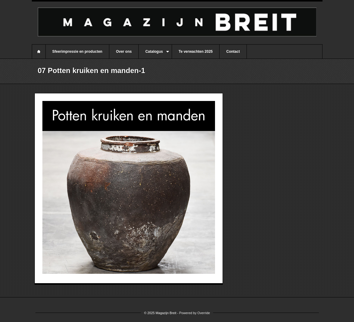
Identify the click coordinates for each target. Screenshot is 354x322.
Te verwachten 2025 (196, 51)
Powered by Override (194, 313)
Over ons (124, 51)
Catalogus (154, 54)
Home (38, 52)
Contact (233, 51)
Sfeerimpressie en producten (77, 51)
